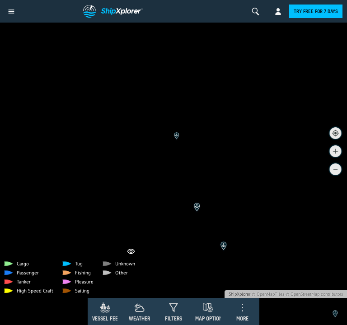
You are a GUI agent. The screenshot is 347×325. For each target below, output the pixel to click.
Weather (139, 318)
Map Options (210, 318)
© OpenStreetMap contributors (314, 294)
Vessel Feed (106, 318)
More (242, 318)
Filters (173, 318)
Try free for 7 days (316, 11)
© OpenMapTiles (268, 294)
